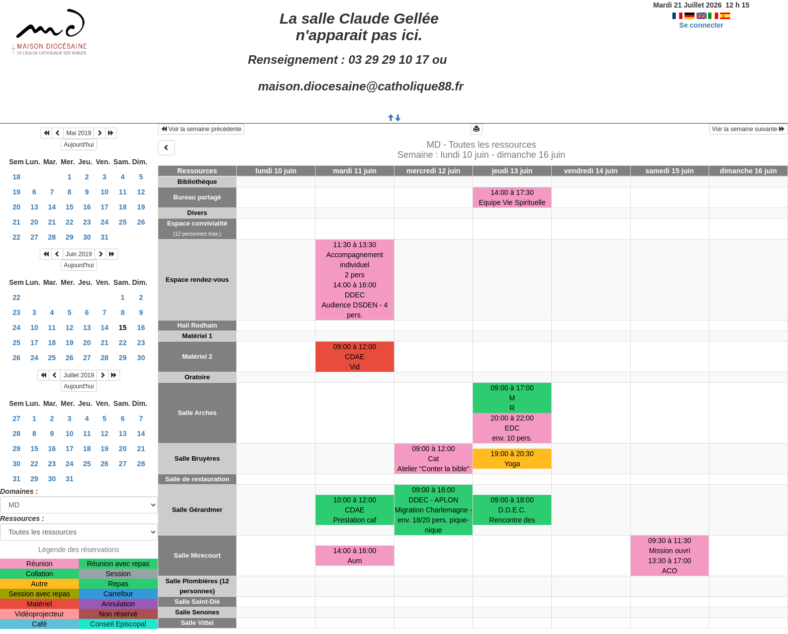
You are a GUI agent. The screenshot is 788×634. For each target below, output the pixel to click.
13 (34, 207)
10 (105, 192)
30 (87, 237)
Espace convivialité (197, 223)
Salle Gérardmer (197, 509)
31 (105, 237)
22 (69, 222)
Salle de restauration (197, 479)
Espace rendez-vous (197, 279)
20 (17, 207)
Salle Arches (197, 412)
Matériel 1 (197, 336)
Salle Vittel (197, 622)
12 (141, 192)
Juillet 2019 (78, 375)
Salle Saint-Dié (197, 601)
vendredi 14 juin (591, 171)
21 (17, 222)
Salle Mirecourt (197, 555)
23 (87, 222)
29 (69, 237)
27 (34, 237)
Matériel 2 (197, 356)
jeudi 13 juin (512, 171)
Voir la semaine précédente (201, 129)
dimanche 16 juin (748, 171)
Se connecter (701, 25)
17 (105, 207)
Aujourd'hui (79, 144)
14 (52, 207)
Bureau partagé (197, 197)
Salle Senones (197, 612)
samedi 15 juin (669, 171)
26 (141, 222)
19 (17, 192)
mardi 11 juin (354, 171)
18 (17, 177)
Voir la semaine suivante (748, 129)
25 (123, 222)
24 (105, 222)
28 (52, 237)
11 (123, 192)
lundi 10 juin (276, 171)
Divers (197, 213)
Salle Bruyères (197, 458)
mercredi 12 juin (433, 171)
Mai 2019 (78, 133)
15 (69, 207)
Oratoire (197, 377)
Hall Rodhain (197, 325)
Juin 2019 (79, 254)
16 (87, 207)
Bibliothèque (197, 181)
